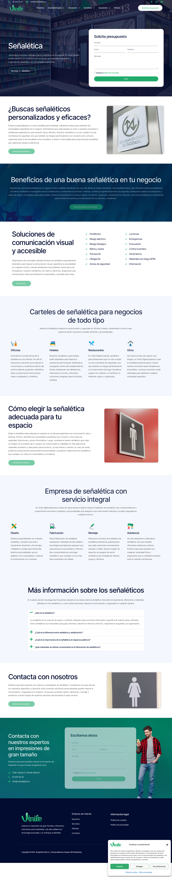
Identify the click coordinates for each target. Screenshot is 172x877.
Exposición (104, 8)
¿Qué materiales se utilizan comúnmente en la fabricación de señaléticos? (67, 650)
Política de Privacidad (111, 74)
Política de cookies (131, 872)
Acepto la (107, 74)
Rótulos (118, 8)
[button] (167, 845)
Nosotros (40, 8)
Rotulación (74, 8)
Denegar (139, 866)
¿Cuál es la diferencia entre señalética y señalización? (59, 635)
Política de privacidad (145, 872)
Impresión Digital (56, 8)
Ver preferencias (159, 866)
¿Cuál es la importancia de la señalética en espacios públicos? (62, 642)
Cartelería (89, 8)
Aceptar (119, 866)
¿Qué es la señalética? (44, 615)
